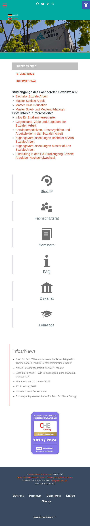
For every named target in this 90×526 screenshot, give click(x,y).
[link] (86, 5)
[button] (33, 50)
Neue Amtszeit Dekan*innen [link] (31, 391)
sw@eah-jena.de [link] (59, 480)
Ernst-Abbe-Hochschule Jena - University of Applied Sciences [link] (45, 477)
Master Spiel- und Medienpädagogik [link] (40, 109)
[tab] (45, 66)
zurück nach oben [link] (45, 516)
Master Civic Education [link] (31, 105)
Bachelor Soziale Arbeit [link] (32, 96)
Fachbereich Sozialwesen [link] (40, 474)
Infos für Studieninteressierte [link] (35, 117)
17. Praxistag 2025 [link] (26, 386)
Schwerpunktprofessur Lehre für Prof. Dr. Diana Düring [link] (46, 396)
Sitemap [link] (46, 501)
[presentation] (45, 66)
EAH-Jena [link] (18, 495)
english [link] (13, 18)
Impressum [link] (35, 495)
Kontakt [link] (70, 495)
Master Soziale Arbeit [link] (30, 100)
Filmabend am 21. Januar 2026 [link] (33, 381)
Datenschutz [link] (54, 495)
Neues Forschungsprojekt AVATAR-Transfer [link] (40, 368)
